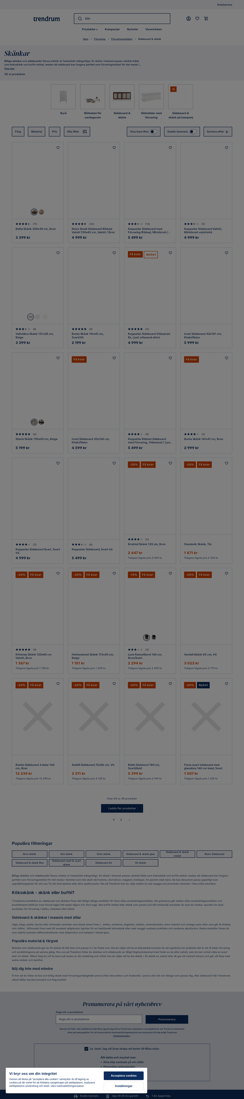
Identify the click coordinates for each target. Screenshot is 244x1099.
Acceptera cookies (124, 1075)
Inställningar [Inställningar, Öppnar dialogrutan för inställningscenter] (123, 1086)
